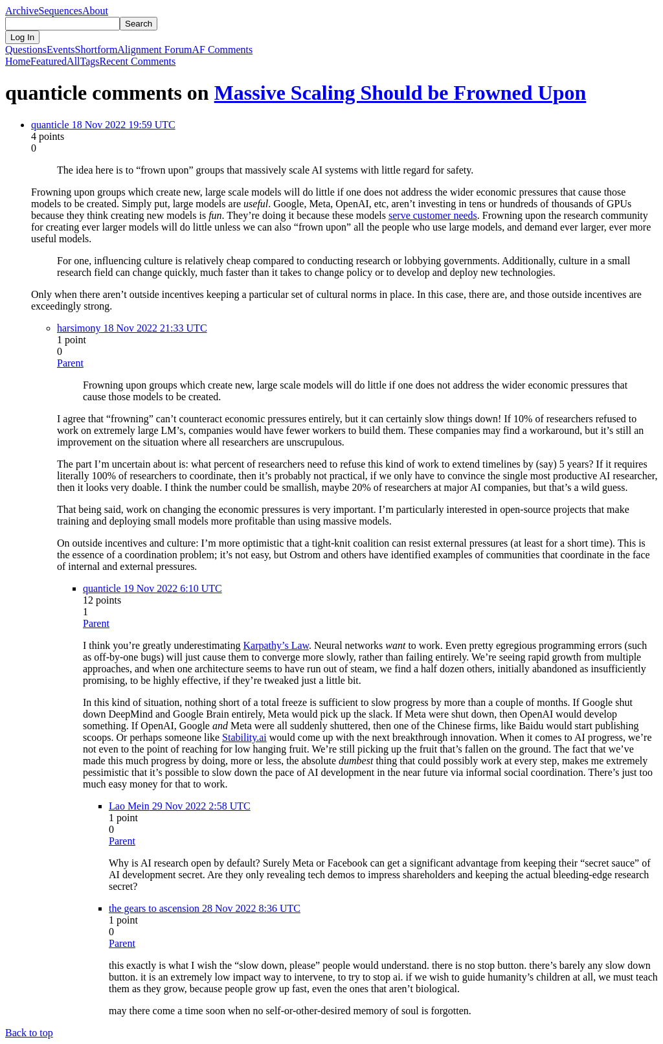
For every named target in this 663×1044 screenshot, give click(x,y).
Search (138, 23)
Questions (26, 49)
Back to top (29, 1032)
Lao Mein (129, 805)
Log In (22, 37)
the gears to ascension (154, 908)
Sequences (61, 10)
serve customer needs (432, 215)
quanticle (50, 124)
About (95, 10)
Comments (138, 61)
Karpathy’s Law (276, 645)
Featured (48, 61)
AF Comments (222, 49)
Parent (70, 363)
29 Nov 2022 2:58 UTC (200, 805)
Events (61, 49)
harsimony (79, 328)
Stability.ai (244, 737)
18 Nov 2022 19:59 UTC (122, 124)
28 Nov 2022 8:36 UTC (249, 908)
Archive (22, 10)
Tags (90, 61)
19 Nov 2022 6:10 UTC (171, 588)
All (73, 61)
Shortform (96, 49)
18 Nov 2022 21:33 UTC (154, 328)
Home (17, 61)
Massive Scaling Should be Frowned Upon (400, 92)
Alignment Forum (154, 49)
